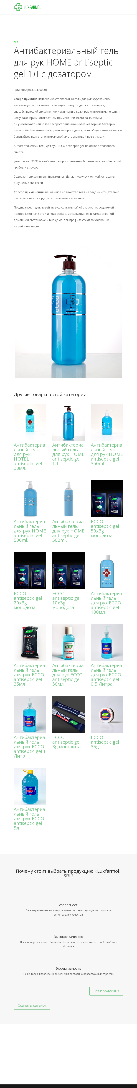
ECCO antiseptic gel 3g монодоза (66, 742)
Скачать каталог (32, 1005)
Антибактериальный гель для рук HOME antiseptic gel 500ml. (30, 530)
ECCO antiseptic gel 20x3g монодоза (28, 600)
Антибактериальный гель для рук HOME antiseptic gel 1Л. (68, 454)
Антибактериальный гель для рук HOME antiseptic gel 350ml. (107, 454)
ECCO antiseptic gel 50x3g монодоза (105, 528)
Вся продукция (106, 991)
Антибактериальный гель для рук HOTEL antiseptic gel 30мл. (29, 456)
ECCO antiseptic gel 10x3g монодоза (66, 600)
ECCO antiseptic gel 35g (105, 742)
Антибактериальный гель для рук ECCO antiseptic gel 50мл (68, 674)
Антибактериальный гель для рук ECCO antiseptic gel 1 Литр (30, 746)
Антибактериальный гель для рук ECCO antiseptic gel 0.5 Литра (106, 674)
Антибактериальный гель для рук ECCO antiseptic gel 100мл (106, 602)
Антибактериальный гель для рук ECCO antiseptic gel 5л (29, 818)
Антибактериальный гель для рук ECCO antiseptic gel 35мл (29, 674)
